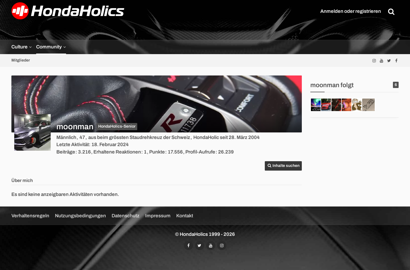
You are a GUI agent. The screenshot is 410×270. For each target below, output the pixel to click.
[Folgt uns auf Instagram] (374, 60)
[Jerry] (358, 105)
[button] (283, 166)
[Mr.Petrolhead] (317, 105)
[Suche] (391, 11)
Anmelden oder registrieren (350, 11)
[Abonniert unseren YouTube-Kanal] (381, 60)
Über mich (22, 180)
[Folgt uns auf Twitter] (389, 60)
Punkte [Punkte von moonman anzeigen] (157, 152)
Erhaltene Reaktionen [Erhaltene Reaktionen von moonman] (117, 152)
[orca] (348, 105)
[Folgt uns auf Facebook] (396, 60)
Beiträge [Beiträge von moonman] (65, 152)
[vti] (327, 105)
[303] (368, 105)
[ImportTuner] (338, 105)
